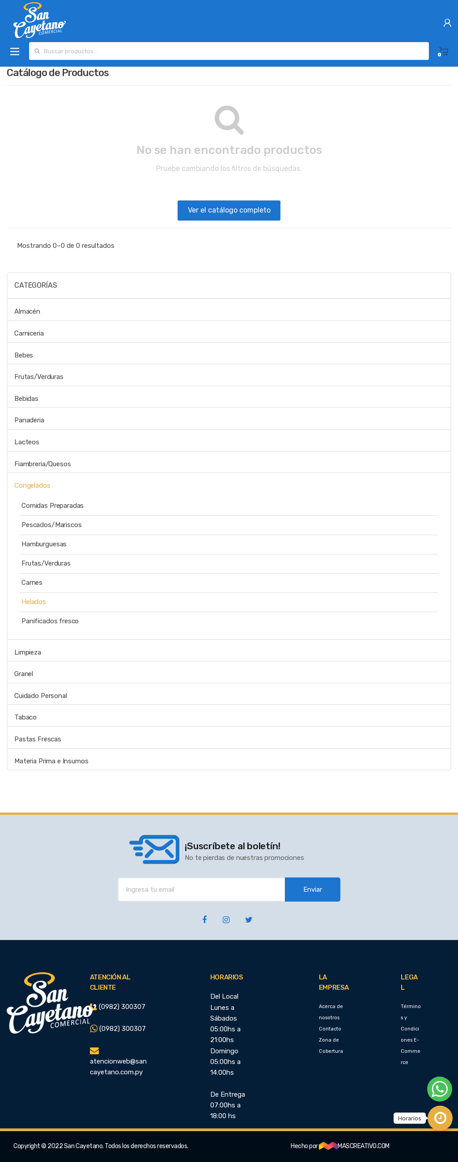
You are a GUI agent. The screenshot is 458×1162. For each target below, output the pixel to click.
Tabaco (25, 717)
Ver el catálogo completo (229, 210)
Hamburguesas (44, 544)
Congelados (32, 485)
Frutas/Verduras (39, 377)
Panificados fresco (50, 621)
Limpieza (27, 652)
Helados (33, 602)
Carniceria (29, 333)
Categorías (35, 285)
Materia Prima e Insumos (51, 761)
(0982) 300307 (117, 1007)
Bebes (23, 355)
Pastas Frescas (37, 739)
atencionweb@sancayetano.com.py (118, 1061)
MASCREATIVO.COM (354, 1146)
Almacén (27, 311)
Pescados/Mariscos (51, 525)
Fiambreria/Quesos (42, 464)
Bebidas (26, 399)
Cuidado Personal (40, 696)
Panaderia (29, 420)
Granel (23, 674)
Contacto (330, 1029)
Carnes (31, 583)
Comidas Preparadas (52, 506)
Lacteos (26, 442)
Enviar (312, 889)
